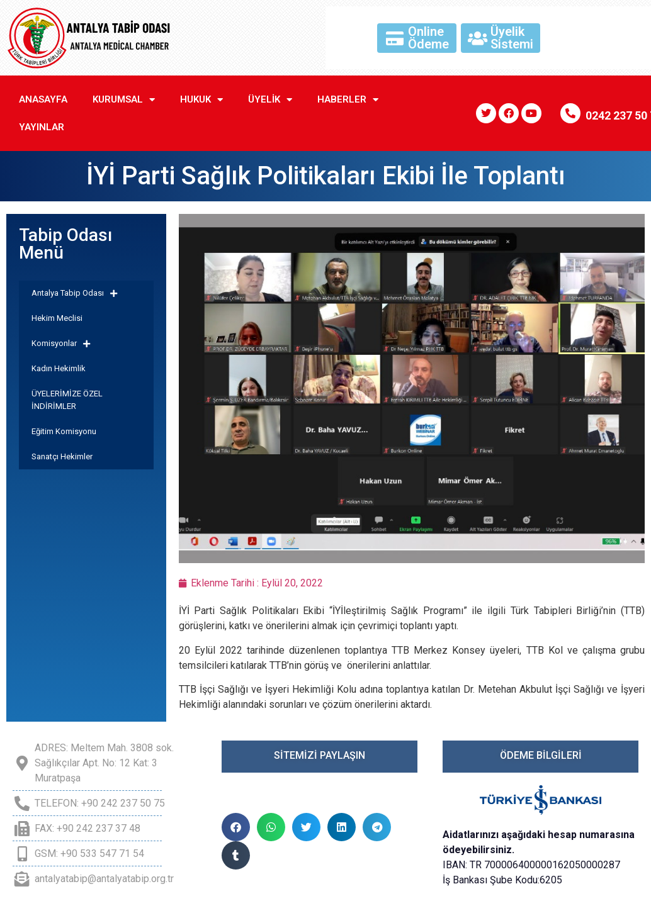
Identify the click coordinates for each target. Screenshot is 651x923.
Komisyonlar (60, 343)
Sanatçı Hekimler (62, 456)
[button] (236, 827)
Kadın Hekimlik (58, 368)
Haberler (347, 100)
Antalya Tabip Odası (74, 293)
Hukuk (201, 100)
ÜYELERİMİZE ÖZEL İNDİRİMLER (67, 400)
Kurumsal (124, 100)
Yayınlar (41, 127)
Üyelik (270, 100)
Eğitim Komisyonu (63, 431)
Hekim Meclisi (56, 318)
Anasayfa (43, 99)
